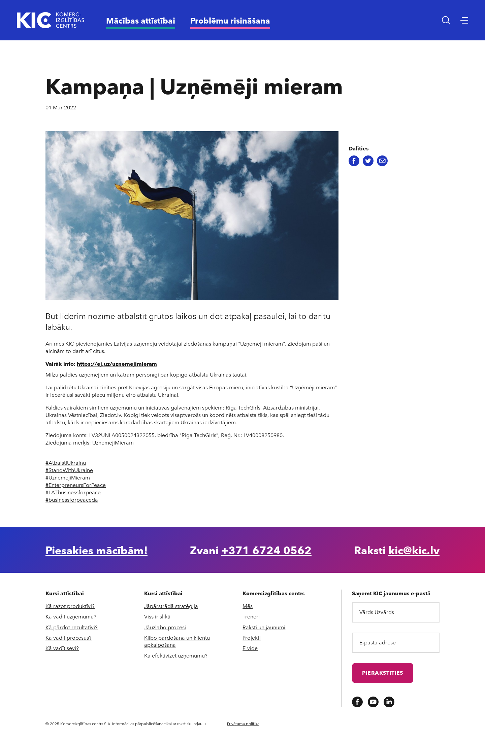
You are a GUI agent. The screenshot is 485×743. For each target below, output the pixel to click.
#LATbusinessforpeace (73, 492)
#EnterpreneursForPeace (75, 485)
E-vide (250, 648)
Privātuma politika (243, 723)
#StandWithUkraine (69, 470)
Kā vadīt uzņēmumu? (70, 616)
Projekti (252, 637)
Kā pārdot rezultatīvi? (71, 627)
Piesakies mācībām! (96, 550)
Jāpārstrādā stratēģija (171, 606)
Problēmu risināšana (230, 20)
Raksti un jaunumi (264, 627)
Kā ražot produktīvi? (70, 606)
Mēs (248, 606)
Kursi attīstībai (64, 593)
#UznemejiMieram (67, 477)
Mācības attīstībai (140, 20)
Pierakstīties (382, 672)
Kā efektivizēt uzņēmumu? (175, 655)
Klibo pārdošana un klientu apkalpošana (177, 641)
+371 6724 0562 (266, 550)
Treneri (251, 616)
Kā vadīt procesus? (68, 637)
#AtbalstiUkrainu (65, 462)
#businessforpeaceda (71, 499)
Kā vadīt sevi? (62, 648)
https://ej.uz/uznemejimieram (117, 363)
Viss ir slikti (157, 616)
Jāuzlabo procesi (165, 627)
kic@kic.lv (414, 550)
